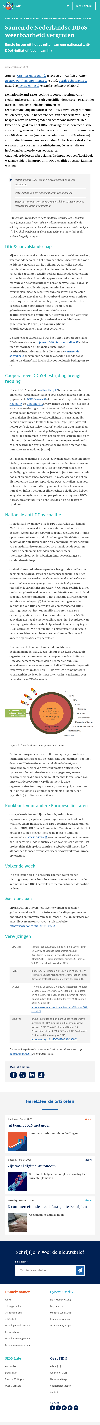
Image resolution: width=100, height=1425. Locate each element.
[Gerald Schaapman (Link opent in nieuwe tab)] (73, 81)
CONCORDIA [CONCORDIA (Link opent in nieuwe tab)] (36, 837)
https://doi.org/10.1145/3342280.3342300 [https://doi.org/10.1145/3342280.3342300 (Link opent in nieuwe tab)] (53, 1039)
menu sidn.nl (84, 6)
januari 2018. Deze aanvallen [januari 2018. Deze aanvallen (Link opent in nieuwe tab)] (57, 342)
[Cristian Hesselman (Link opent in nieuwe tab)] (31, 76)
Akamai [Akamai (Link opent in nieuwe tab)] (14, 403)
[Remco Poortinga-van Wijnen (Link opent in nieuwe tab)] (26, 81)
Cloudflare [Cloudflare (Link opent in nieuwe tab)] (33, 403)
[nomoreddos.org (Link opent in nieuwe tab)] (21, 1054)
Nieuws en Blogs (33, 18)
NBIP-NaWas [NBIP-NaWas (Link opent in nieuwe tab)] (35, 399)
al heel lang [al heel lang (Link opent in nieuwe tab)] (47, 390)
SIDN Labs (18, 18)
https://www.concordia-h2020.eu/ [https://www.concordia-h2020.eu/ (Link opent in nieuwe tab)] (31, 926)
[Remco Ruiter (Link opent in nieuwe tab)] (28, 86)
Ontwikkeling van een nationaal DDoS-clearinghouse (43, 193)
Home (7, 18)
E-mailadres (21, 1261)
